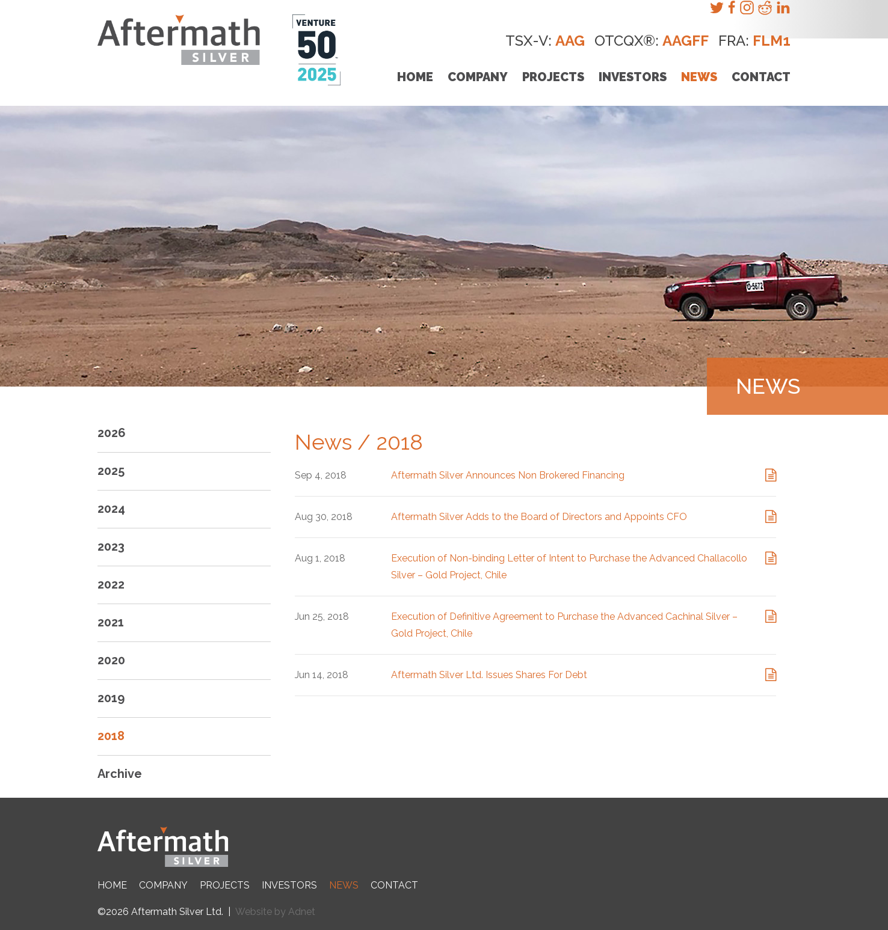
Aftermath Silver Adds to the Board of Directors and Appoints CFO (539, 516)
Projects (553, 77)
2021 (110, 622)
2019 (111, 698)
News (699, 77)
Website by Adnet (275, 911)
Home (415, 77)
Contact (761, 77)
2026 (111, 433)
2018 (111, 736)
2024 (111, 508)
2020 (111, 660)
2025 (111, 470)
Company (478, 77)
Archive (119, 773)
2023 (111, 546)
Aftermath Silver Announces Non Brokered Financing (507, 475)
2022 (111, 584)
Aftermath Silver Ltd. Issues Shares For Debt (489, 675)
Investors (633, 77)
